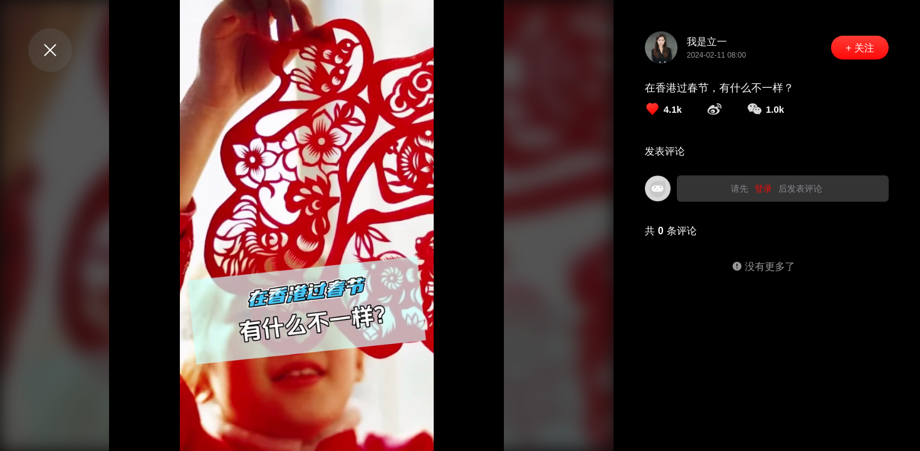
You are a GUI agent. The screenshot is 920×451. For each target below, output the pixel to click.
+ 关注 (859, 48)
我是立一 (707, 41)
